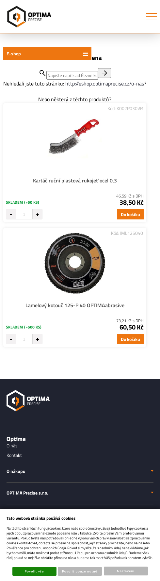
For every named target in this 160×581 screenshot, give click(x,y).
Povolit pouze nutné (79, 571)
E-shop (14, 53)
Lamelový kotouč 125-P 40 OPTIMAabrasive (74, 305)
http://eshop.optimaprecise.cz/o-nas (104, 83)
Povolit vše (34, 571)
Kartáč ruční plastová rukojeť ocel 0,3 (75, 180)
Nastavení (125, 571)
